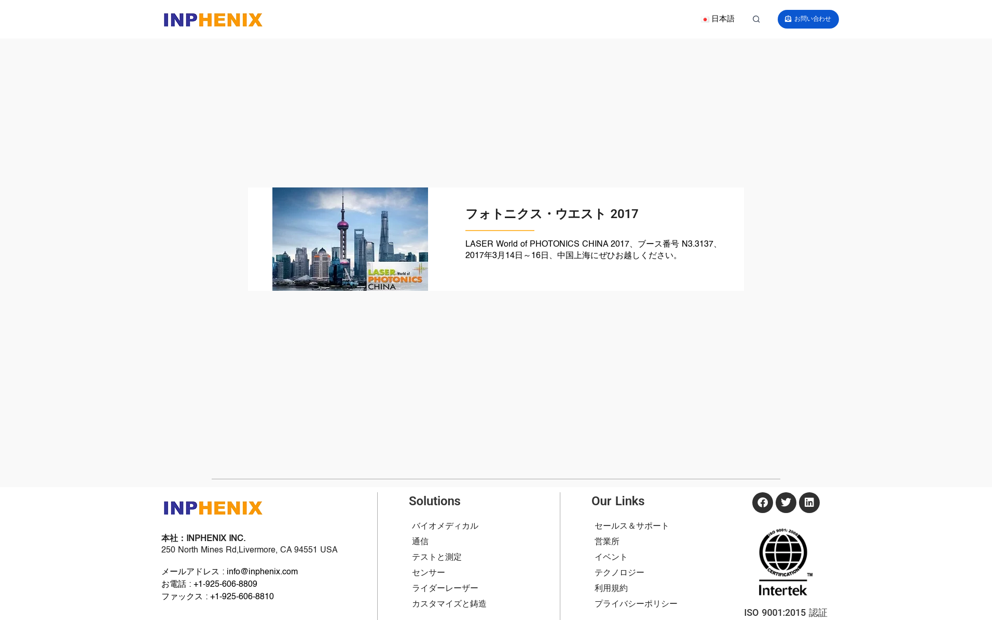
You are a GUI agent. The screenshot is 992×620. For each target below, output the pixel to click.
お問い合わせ (816, 19)
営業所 (607, 542)
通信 (420, 542)
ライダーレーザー (445, 589)
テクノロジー (619, 573)
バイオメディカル (445, 526)
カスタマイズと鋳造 (449, 604)
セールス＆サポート (632, 526)
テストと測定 (437, 558)
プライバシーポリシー (636, 604)
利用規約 (611, 589)
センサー (428, 573)
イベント (611, 558)
